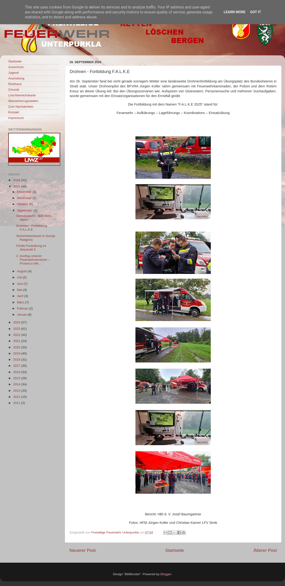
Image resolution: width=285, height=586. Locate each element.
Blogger (165, 574)
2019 (17, 353)
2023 (17, 328)
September (25, 210)
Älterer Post (265, 550)
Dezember (25, 192)
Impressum (16, 118)
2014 (17, 384)
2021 (17, 341)
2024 (17, 322)
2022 (17, 335)
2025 (17, 186)
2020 (17, 347)
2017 (17, 365)
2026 (17, 180)
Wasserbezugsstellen (23, 101)
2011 (17, 403)
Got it (255, 12)
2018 (17, 359)
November (25, 198)
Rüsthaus (15, 84)
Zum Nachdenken (20, 106)
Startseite (174, 550)
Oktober (23, 204)
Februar (23, 308)
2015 (17, 378)
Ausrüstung (16, 78)
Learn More (234, 12)
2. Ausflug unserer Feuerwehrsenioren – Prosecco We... (33, 259)
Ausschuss (16, 67)
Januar (22, 314)
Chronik (13, 89)
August (22, 271)
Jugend (13, 72)
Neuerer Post (82, 550)
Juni (20, 283)
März (21, 302)
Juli (20, 277)
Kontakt (13, 112)
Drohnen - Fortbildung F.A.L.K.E (31, 227)
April (20, 296)
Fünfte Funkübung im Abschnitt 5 (31, 247)
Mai (20, 290)
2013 (17, 390)
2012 (17, 397)
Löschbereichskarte (22, 95)
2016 (17, 372)
